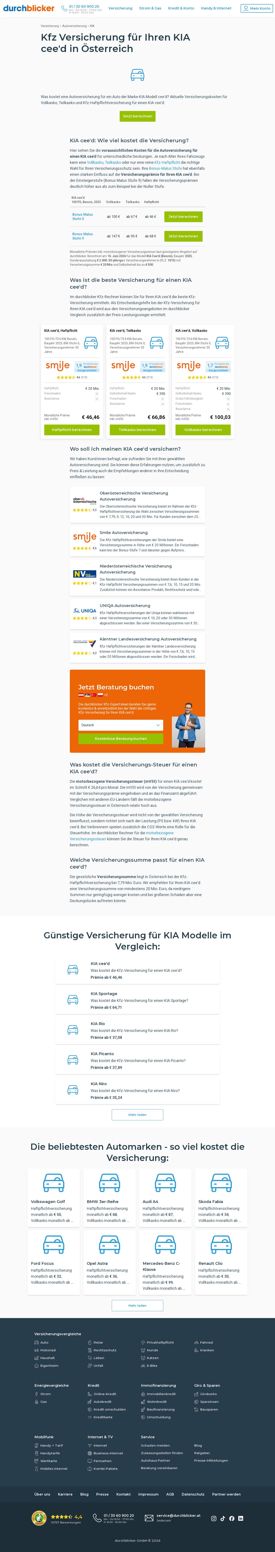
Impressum (148, 1494)
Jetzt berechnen (137, 116)
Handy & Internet (216, 8)
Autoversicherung (74, 26)
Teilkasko (113, 162)
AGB (170, 1494)
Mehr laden (137, 1115)
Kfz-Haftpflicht (167, 162)
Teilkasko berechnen (137, 430)
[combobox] (120, 725)
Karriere (65, 1494)
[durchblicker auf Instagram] (213, 1518)
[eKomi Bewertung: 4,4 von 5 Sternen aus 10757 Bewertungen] (57, 1518)
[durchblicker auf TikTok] (222, 1518)
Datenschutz (193, 1494)
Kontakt (123, 1494)
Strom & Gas (150, 8)
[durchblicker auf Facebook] (231, 1518)
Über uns (42, 1494)
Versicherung (120, 8)
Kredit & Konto (181, 8)
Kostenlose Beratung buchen (121, 739)
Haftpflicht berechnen (72, 430)
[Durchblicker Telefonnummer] (85, 7)
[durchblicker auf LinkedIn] (240, 1518)
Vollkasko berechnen (203, 430)
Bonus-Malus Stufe (165, 168)
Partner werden (226, 1494)
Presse (102, 1494)
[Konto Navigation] (257, 8)
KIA (92, 26)
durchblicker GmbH (131, 1540)
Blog (84, 1494)
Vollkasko (95, 162)
